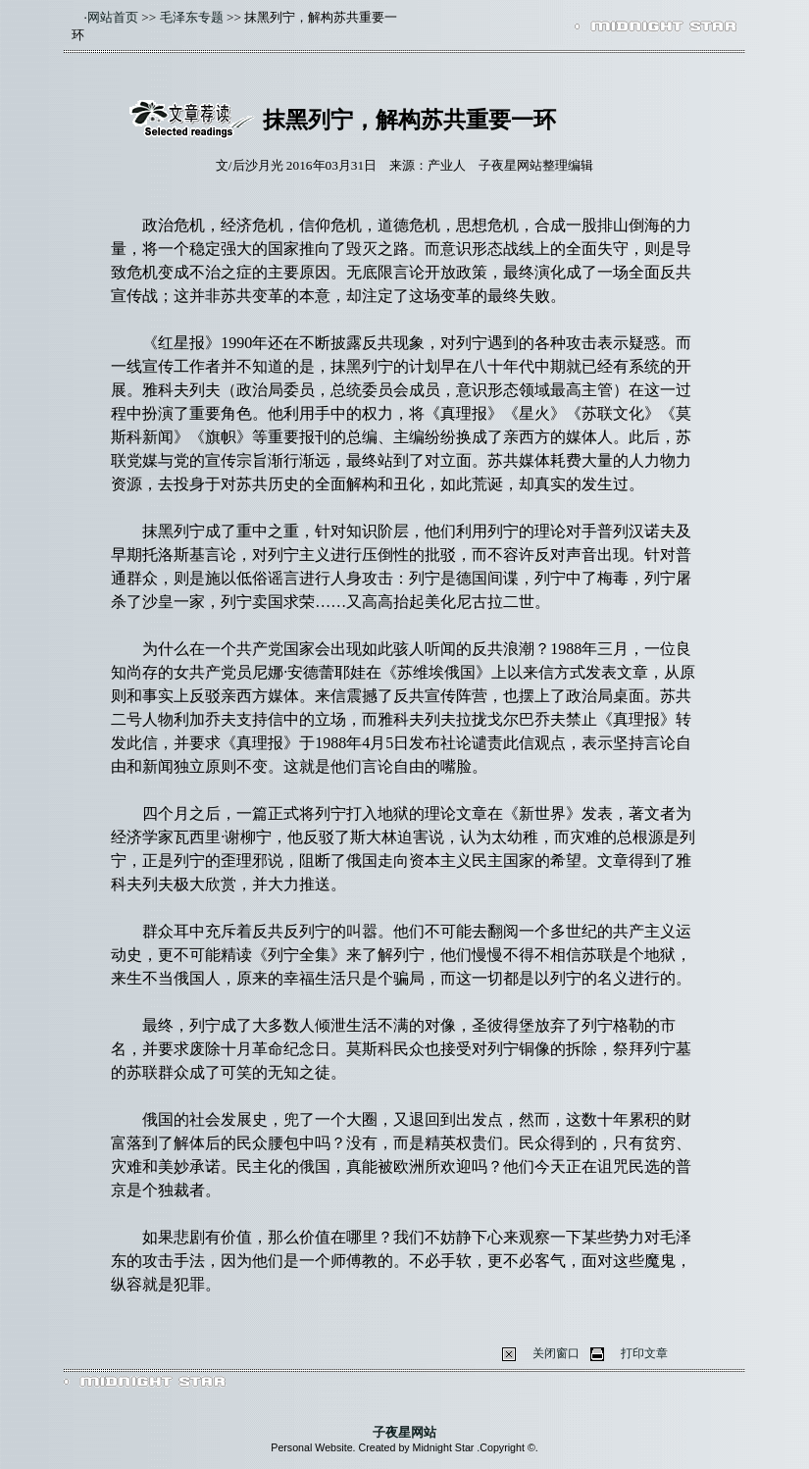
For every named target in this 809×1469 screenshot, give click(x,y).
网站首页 (112, 17)
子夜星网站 (404, 1432)
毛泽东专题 (192, 17)
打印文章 (644, 1353)
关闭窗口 (556, 1353)
